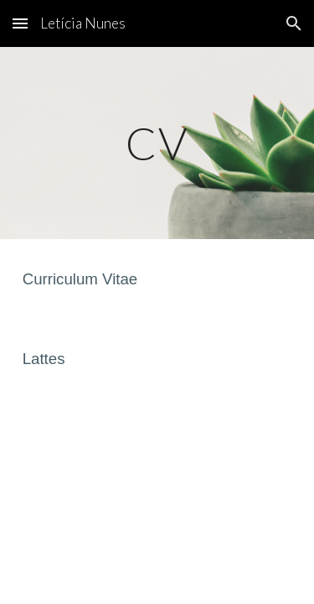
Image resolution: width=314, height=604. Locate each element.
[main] (157, 143)
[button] (20, 23)
